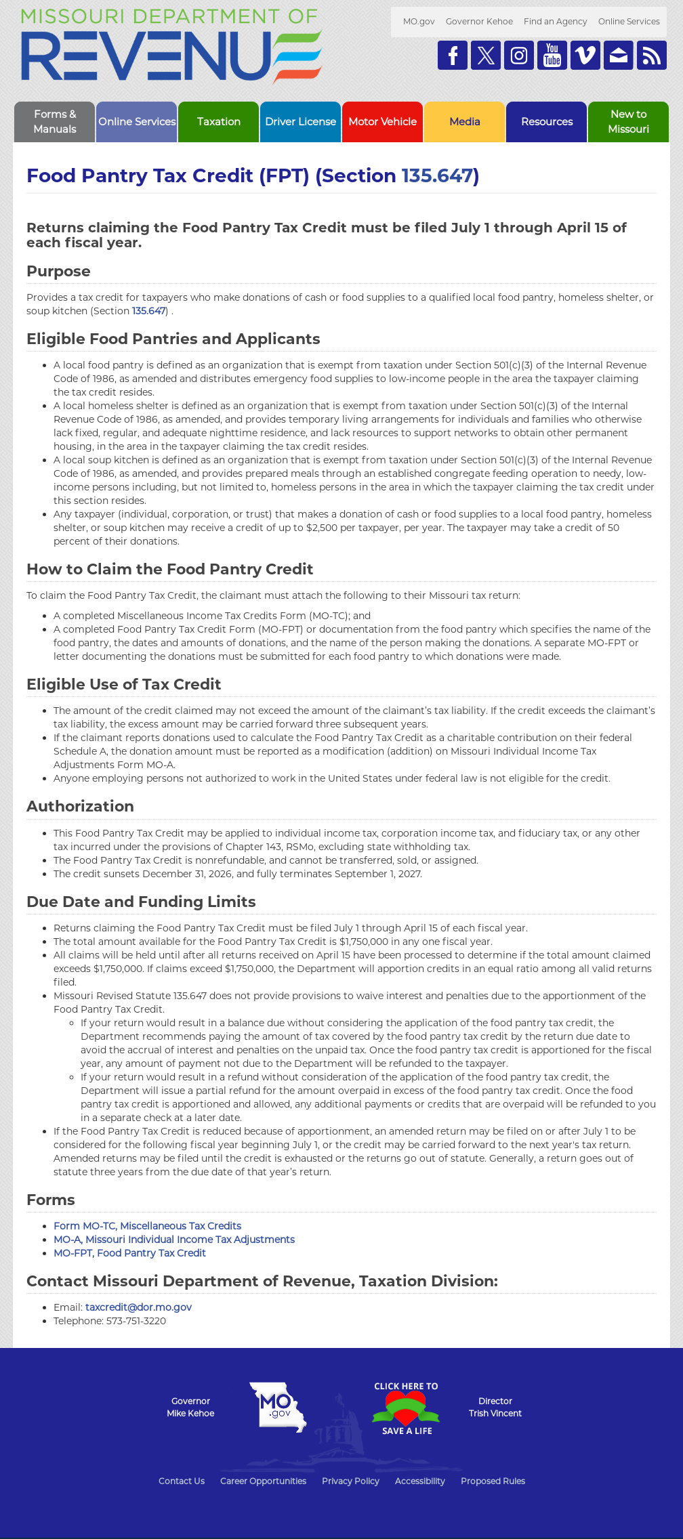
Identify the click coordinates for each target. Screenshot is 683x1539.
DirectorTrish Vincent (495, 1407)
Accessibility (420, 1481)
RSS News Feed (652, 55)
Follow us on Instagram (519, 55)
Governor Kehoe (479, 21)
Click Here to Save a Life (405, 1408)
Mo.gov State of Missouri (278, 1407)
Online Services (629, 21)
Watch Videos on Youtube (552, 55)
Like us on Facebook (453, 55)
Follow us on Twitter (486, 55)
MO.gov (419, 21)
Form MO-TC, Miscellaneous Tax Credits (147, 1226)
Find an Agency (555, 21)
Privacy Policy (350, 1481)
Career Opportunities (263, 1481)
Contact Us (182, 1481)
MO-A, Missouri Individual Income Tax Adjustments (174, 1240)
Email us (619, 55)
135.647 (437, 175)
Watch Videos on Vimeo (585, 55)
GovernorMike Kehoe (190, 1407)
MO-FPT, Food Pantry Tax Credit (130, 1253)
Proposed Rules (493, 1481)
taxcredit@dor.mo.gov (138, 1307)
